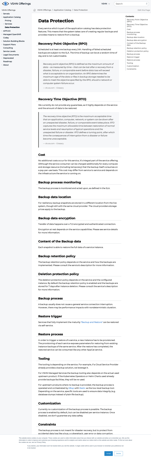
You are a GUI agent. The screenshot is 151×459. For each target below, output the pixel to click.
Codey (6, 38)
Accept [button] (108, 453)
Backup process (133, 54)
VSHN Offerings (20, 3)
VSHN (104, 4)
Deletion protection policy (138, 51)
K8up (71, 388)
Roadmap (7, 61)
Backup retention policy (137, 48)
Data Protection (12, 27)
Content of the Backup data (136, 44)
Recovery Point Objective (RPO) (137, 20)
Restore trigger (133, 57)
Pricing (8, 20)
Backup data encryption (137, 40)
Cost (129, 29)
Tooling (130, 63)
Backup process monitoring (133, 33)
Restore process (133, 60)
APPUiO (6, 31)
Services (8, 24)
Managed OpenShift (12, 34)
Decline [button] (118, 453)
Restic (82, 388)
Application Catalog (12, 17)
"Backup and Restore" (92, 322)
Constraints (131, 69)
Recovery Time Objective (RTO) (137, 25)
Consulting (8, 48)
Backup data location (135, 37)
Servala (6, 14)
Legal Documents (11, 55)
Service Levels (9, 51)
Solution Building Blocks (13, 41)
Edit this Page (144, 10)
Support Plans (9, 44)
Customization (133, 66)
